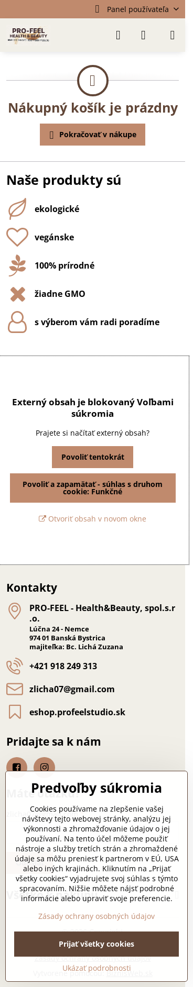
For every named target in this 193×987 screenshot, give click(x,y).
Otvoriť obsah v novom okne (92, 519)
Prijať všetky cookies (96, 944)
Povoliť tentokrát (92, 457)
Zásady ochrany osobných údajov (96, 916)
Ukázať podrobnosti (96, 968)
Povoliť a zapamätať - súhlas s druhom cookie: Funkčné (93, 487)
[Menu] (172, 35)
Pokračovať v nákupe (91, 135)
